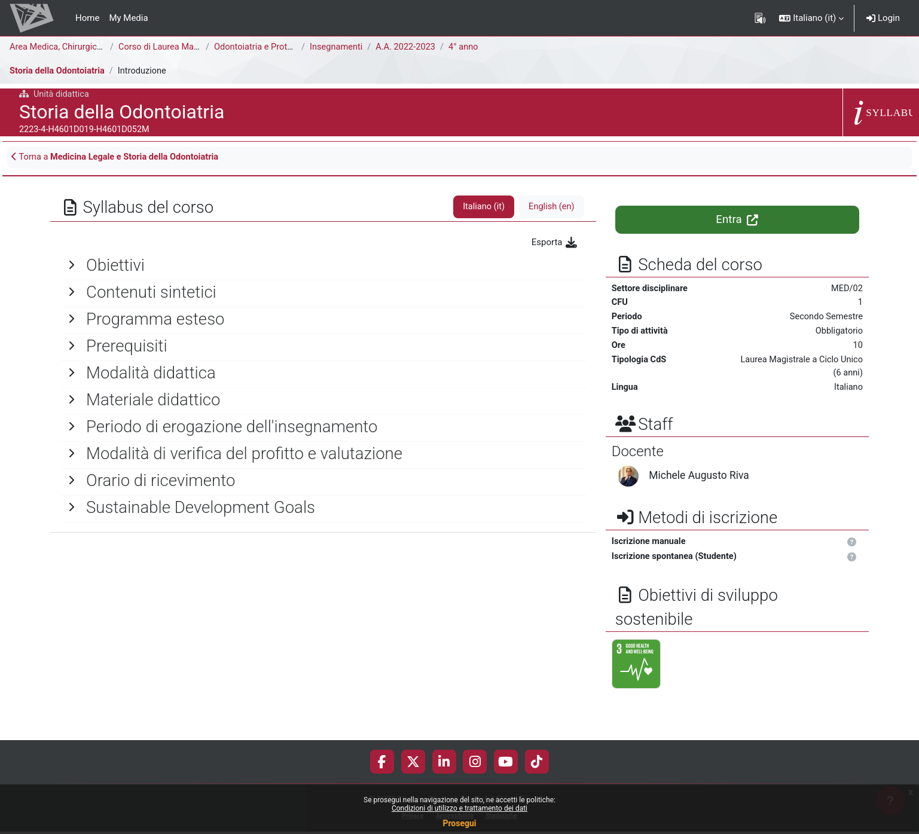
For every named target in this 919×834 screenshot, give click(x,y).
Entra (737, 220)
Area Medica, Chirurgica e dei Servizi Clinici (95, 47)
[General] (323, 266)
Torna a (118, 157)
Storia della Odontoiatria (59, 71)
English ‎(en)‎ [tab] (551, 208)
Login (883, 18)
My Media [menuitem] (128, 18)
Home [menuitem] (87, 18)
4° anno (467, 47)
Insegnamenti (337, 47)
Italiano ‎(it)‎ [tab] (481, 208)
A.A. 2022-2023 (408, 47)
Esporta (555, 243)
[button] (811, 18)
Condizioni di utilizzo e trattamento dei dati (459, 808)
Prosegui (459, 823)
